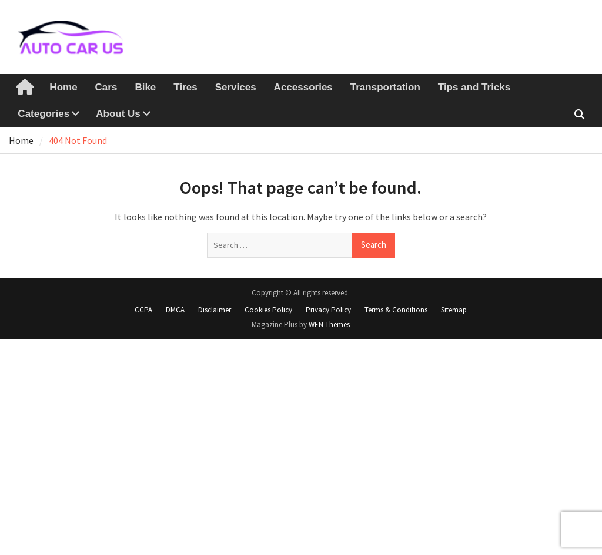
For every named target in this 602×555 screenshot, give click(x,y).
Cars (106, 87)
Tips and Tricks (474, 87)
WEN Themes (329, 324)
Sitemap (454, 310)
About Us (118, 113)
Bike (145, 87)
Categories (43, 113)
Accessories (303, 87)
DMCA (175, 310)
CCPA (143, 310)
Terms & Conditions (395, 310)
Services (235, 87)
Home (63, 87)
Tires (185, 87)
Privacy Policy (328, 310)
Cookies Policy (268, 310)
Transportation (385, 87)
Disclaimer (214, 310)
